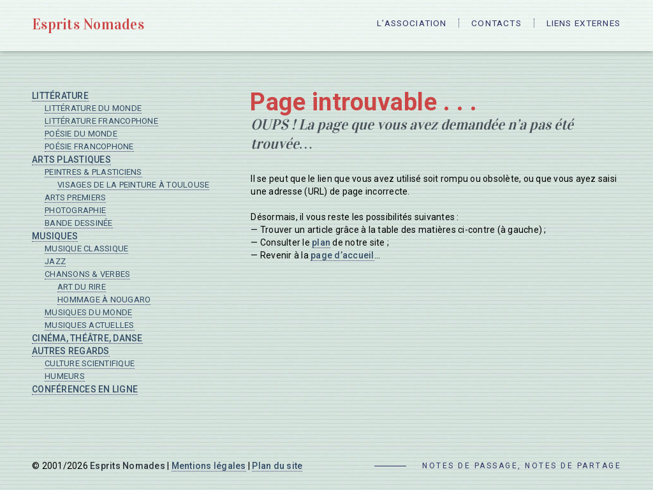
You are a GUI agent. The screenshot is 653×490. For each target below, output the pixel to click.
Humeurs (65, 376)
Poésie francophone (89, 146)
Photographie (75, 210)
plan (321, 242)
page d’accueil (342, 255)
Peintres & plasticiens (93, 172)
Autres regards (71, 351)
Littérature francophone (101, 121)
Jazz (55, 261)
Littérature (60, 96)
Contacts (488, 25)
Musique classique (86, 248)
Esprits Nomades (90, 24)
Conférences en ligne (85, 389)
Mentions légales (209, 466)
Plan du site (277, 466)
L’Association (399, 25)
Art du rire (81, 287)
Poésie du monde (81, 133)
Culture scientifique (90, 363)
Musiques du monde (88, 312)
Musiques (55, 236)
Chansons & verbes (87, 274)
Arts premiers (75, 197)
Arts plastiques (71, 159)
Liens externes (581, 25)
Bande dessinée (79, 223)
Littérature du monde (93, 108)
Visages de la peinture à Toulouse (133, 184)
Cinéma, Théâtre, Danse (87, 338)
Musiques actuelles (90, 325)
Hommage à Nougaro (103, 299)
